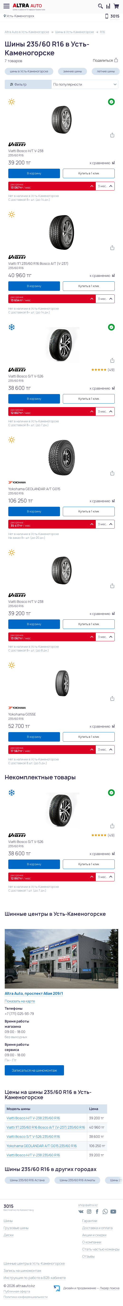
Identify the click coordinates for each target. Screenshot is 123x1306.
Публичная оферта (17, 1291)
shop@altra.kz (88, 1205)
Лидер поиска (109, 1288)
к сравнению (102, 163)
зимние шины (72, 71)
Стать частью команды (100, 1249)
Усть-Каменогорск (20, 16)
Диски (9, 1235)
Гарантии (89, 1220)
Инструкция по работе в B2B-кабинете (35, 1277)
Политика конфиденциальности (26, 1297)
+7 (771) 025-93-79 (19, 1013)
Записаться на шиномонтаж (34, 1070)
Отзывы (88, 1256)
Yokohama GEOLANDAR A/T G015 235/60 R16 (42, 1145)
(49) (111, 369)
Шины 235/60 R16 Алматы (77, 1180)
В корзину (34, 173)
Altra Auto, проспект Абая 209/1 (34, 993)
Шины (8, 1220)
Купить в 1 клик (88, 173)
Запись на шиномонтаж (22, 1270)
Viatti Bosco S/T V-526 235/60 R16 (33, 1136)
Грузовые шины (16, 1228)
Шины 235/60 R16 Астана (27, 1180)
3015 (114, 16)
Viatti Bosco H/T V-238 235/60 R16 (33, 1118)
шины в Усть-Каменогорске (29, 71)
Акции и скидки (94, 1235)
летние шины (106, 71)
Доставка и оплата (97, 1228)
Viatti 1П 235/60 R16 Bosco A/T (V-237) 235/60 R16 (46, 1127)
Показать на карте (20, 1001)
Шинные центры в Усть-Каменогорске (34, 1263)
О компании (91, 1242)
